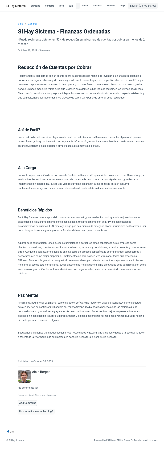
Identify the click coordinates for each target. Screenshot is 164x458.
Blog (61, 5)
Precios (111, 5)
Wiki (71, 5)
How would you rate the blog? (36, 411)
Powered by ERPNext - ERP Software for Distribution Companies (126, 440)
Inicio (85, 5)
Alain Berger (41, 372)
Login (123, 5)
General (32, 23)
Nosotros (97, 5)
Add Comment (27, 402)
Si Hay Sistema (16, 6)
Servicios (35, 5)
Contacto (49, 5)
